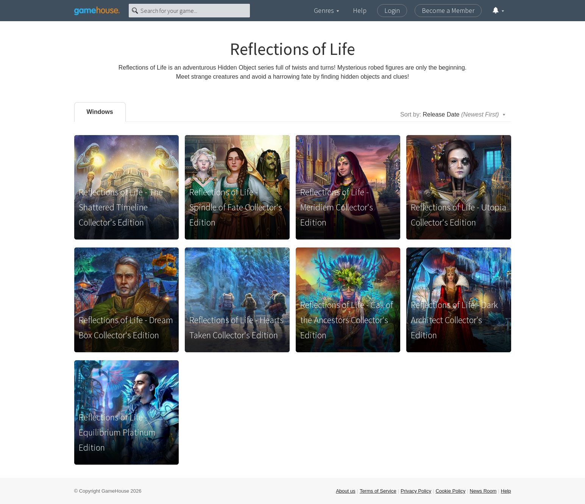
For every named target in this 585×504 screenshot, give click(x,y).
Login (392, 10)
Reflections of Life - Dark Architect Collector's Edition (454, 320)
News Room (483, 491)
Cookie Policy (450, 491)
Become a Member (448, 10)
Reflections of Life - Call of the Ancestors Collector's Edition (346, 320)
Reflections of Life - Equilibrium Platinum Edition (117, 432)
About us (345, 491)
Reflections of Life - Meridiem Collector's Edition (336, 207)
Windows (100, 112)
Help (360, 10)
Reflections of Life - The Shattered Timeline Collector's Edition (121, 207)
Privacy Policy (416, 491)
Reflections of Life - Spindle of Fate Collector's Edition (235, 207)
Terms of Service (378, 491)
